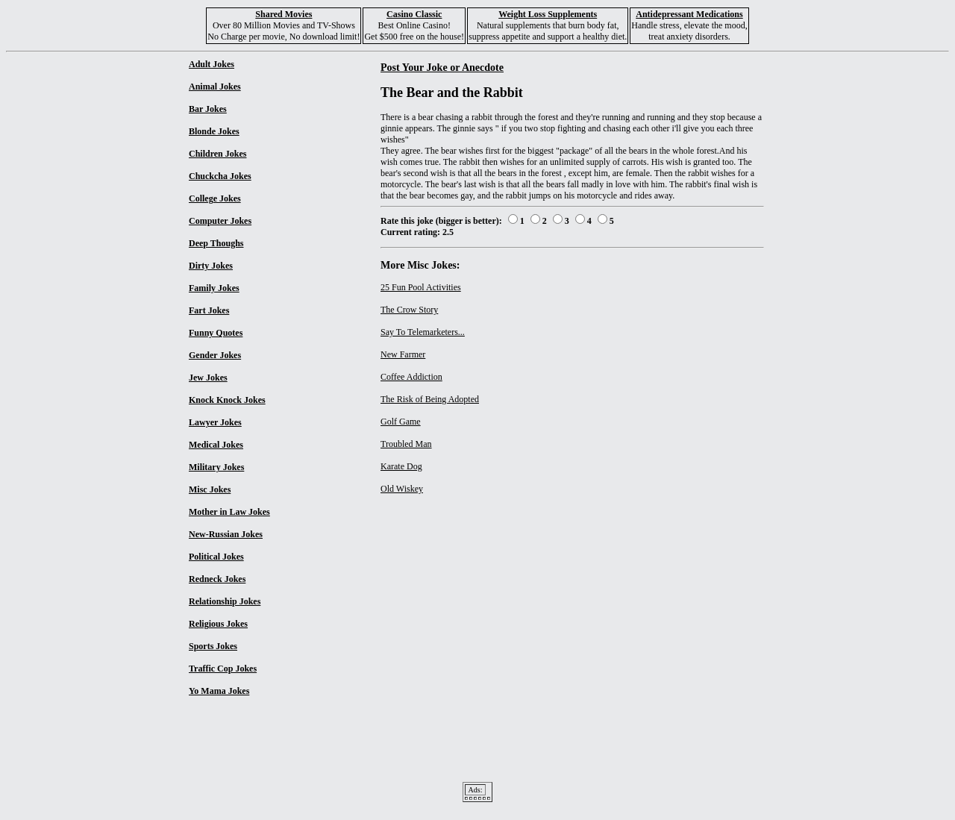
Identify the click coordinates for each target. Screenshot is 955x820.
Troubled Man (406, 444)
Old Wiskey (402, 488)
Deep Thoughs (216, 243)
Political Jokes (216, 556)
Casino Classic (414, 14)
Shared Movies (283, 14)
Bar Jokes (208, 109)
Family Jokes (214, 288)
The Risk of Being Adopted (430, 399)
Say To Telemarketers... (423, 332)
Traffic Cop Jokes (223, 668)
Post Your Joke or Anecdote (442, 67)
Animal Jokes (215, 86)
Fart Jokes (209, 310)
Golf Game (401, 421)
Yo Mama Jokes (219, 691)
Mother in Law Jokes (229, 512)
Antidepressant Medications (689, 14)
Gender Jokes (215, 355)
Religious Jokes (218, 624)
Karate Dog (401, 466)
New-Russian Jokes (226, 534)
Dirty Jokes (211, 265)
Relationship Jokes (224, 601)
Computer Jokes (220, 221)
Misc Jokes (210, 489)
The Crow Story (409, 309)
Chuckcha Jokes (220, 176)
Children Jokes (217, 153)
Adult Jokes (211, 64)
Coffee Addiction (411, 377)
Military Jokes (216, 467)
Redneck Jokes (217, 579)
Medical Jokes (216, 444)
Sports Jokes (213, 646)
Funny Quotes (215, 333)
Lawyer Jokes (215, 422)
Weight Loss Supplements (547, 14)
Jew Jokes (208, 377)
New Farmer (403, 354)
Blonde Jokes (214, 131)
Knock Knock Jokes (227, 400)
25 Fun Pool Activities (421, 287)
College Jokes (215, 198)
